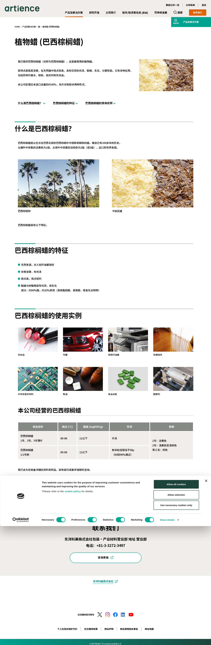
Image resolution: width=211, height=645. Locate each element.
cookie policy (73, 610)
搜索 (180, 12)
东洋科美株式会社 (103, 581)
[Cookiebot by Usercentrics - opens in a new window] (21, 638)
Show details (167, 638)
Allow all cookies (176, 603)
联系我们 (197, 12)
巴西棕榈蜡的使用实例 (98, 103)
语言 (204, 5)
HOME (17, 26)
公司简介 (111, 12)
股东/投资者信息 (135, 12)
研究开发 (94, 12)
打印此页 (188, 490)
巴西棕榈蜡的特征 (64, 103)
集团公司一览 (172, 5)
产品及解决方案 (74, 12)
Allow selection (176, 613)
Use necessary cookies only (176, 624)
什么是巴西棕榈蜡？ (30, 103)
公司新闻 (190, 5)
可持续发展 (160, 12)
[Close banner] (206, 600)
